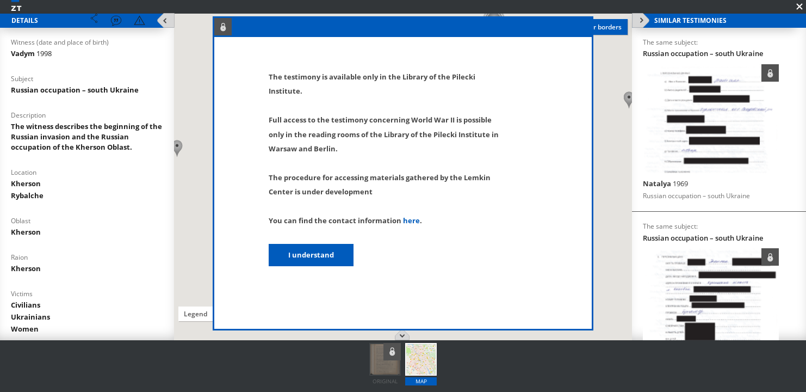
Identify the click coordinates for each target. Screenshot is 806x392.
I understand (311, 255)
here (411, 220)
